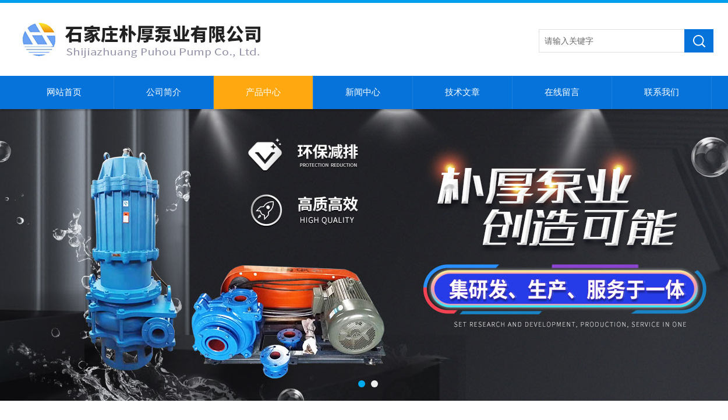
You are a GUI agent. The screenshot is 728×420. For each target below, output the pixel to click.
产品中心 (263, 92)
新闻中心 (362, 92)
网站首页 (64, 92)
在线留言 (562, 92)
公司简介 (163, 92)
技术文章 (462, 92)
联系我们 (661, 92)
